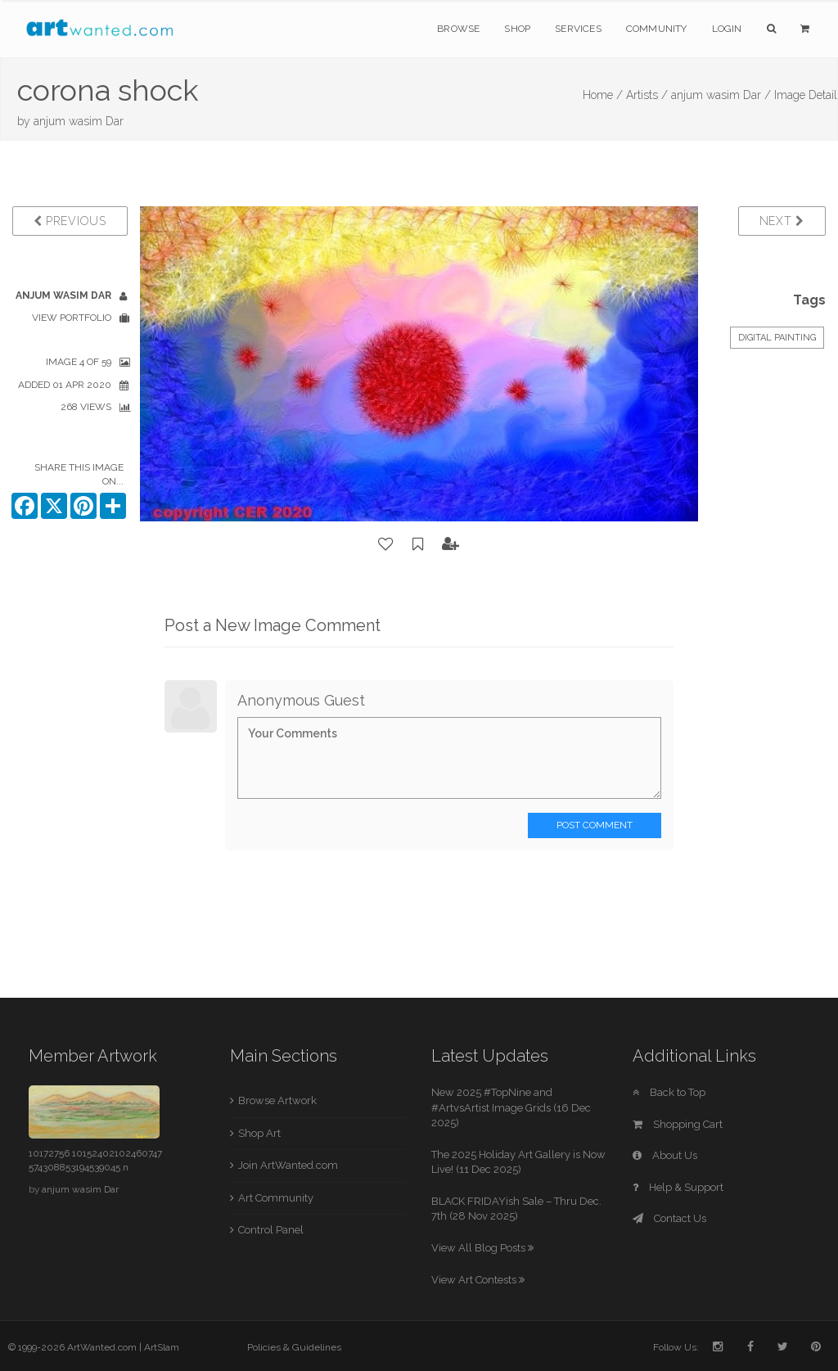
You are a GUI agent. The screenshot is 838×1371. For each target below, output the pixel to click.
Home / (603, 94)
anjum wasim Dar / (721, 94)
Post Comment (594, 825)
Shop (517, 28)
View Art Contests (478, 1280)
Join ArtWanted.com (288, 1165)
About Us (665, 1155)
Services (578, 28)
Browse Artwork (277, 1100)
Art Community (275, 1198)
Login (727, 28)
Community (656, 28)
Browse (458, 28)
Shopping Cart (678, 1124)
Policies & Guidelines (294, 1347)
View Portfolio (71, 317)
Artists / (647, 94)
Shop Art (259, 1133)
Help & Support (678, 1187)
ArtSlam (161, 1347)
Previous (70, 221)
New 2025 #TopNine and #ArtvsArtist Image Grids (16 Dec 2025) (511, 1107)
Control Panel (271, 1230)
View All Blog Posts (482, 1248)
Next (781, 221)
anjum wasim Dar (79, 121)
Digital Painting (777, 337)
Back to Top (669, 1092)
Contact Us (669, 1218)
